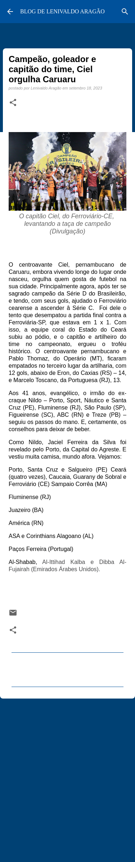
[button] (13, 103)
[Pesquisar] (125, 11)
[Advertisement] (67, 777)
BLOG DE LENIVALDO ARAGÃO (62, 11)
